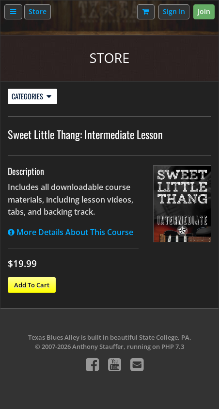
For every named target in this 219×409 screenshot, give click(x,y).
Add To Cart (31, 285)
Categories (31, 96)
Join (204, 11)
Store (38, 11)
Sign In (174, 11)
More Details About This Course (70, 232)
